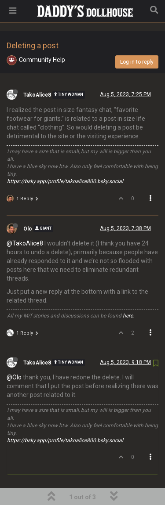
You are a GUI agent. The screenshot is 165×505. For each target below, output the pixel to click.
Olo (27, 206)
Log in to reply (137, 39)
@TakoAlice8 (25, 220)
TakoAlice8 (37, 72)
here (128, 293)
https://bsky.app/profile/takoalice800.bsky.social (65, 159)
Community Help (42, 37)
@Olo (14, 354)
